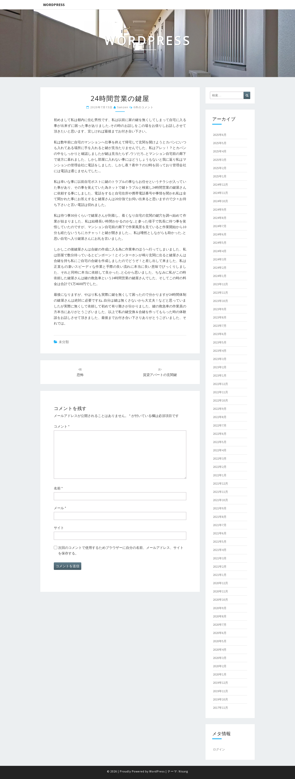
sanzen (122, 107)
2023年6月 (220, 334)
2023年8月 (220, 317)
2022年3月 (220, 458)
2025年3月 (220, 160)
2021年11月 (220, 492)
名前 (58, 488)
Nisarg (183, 771)
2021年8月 (220, 517)
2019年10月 (220, 699)
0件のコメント (144, 107)
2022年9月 (220, 409)
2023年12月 (220, 284)
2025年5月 (220, 143)
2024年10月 (220, 201)
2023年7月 (220, 325)
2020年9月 (220, 608)
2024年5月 (220, 242)
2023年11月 (220, 292)
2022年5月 (220, 442)
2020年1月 (220, 674)
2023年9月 (220, 309)
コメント (62, 426)
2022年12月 (220, 384)
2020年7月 (220, 624)
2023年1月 (220, 375)
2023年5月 (220, 342)
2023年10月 (220, 301)
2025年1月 (220, 176)
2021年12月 (220, 483)
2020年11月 (220, 591)
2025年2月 (220, 168)
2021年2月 (220, 566)
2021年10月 (220, 500)
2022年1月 (220, 475)
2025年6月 (220, 135)
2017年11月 (220, 707)
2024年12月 (220, 184)
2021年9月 (220, 508)
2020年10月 (220, 599)
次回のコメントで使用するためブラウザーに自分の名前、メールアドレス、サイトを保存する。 (120, 550)
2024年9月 (220, 209)
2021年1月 (220, 575)
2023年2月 (220, 367)
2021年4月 (220, 550)
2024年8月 (220, 218)
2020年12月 (220, 583)
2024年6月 (220, 234)
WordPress (54, 4)
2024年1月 (220, 276)
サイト (59, 528)
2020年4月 (220, 649)
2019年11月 (220, 691)
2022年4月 (220, 450)
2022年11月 (220, 392)
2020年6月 (220, 633)
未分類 (64, 342)
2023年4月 (220, 350)
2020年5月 (220, 641)
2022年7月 (220, 425)
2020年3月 (220, 658)
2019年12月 (220, 682)
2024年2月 (220, 267)
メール (60, 508)
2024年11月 (220, 193)
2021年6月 (220, 533)
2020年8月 (220, 616)
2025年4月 (220, 151)
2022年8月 (220, 417)
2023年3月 (220, 359)
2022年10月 (220, 400)
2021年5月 (220, 541)
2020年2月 (220, 666)
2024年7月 (220, 226)
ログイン (219, 749)
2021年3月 (220, 558)
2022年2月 (220, 467)
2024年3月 (220, 259)
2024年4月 (220, 251)
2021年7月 (220, 525)
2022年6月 (220, 434)
